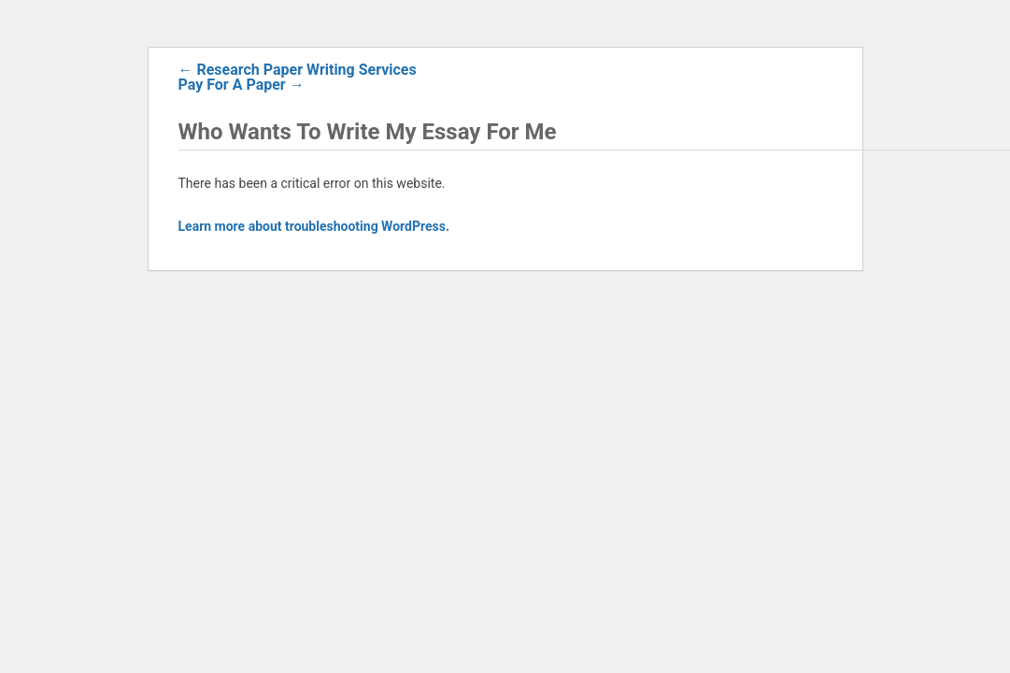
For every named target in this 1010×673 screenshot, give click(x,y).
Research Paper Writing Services (297, 70)
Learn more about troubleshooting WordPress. (313, 226)
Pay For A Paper (241, 84)
